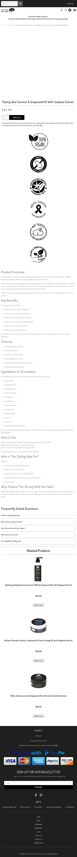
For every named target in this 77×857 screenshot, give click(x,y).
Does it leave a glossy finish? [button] (38, 521)
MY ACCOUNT (38, 807)
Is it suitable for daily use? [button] (38, 541)
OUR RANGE (38, 824)
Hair (10, 25)
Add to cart (17, 117)
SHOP (38, 821)
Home (3, 25)
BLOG (38, 832)
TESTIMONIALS (69, 807)
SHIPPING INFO (38, 843)
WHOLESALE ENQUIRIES (54, 807)
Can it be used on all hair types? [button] (38, 528)
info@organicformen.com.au (38, 741)
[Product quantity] (5, 117)
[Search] (20, 3)
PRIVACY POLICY (25, 807)
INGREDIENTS (38, 828)
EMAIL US (38, 736)
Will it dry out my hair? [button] (38, 534)
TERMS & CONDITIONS (9, 807)
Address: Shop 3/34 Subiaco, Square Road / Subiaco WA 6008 (38, 745)
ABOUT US (38, 835)
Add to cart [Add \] (38, 605)
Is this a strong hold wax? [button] (38, 515)
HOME (38, 817)
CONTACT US (38, 839)
